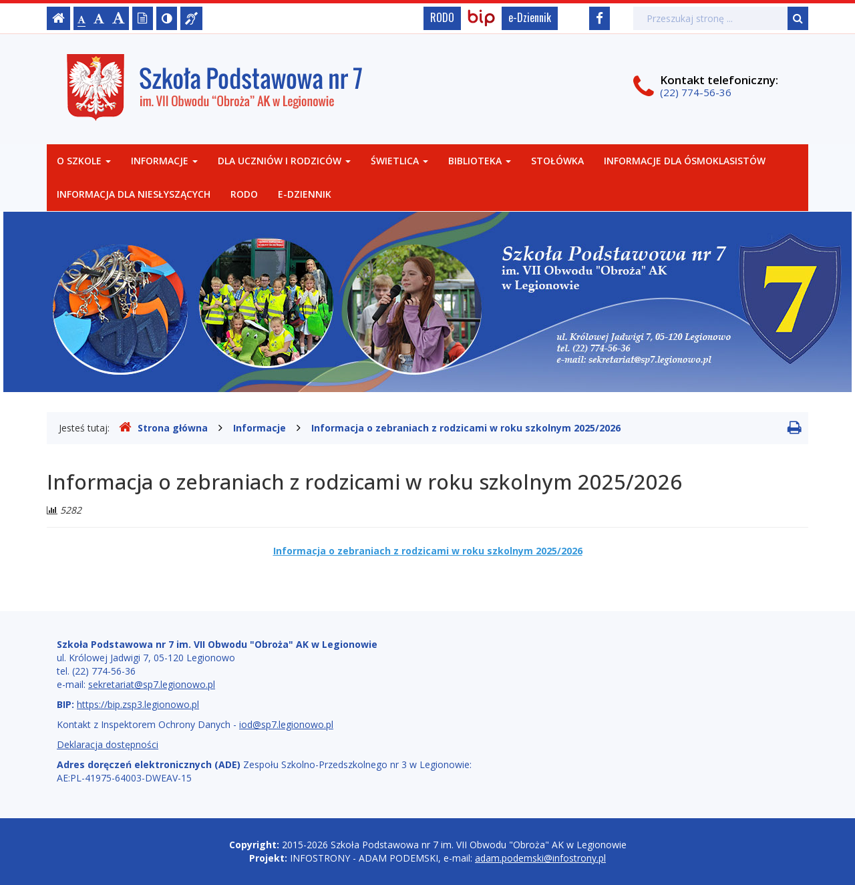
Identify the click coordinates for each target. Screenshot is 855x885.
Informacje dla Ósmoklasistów (684, 160)
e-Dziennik (529, 17)
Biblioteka (479, 160)
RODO (442, 17)
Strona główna (163, 427)
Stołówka (557, 160)
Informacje (164, 160)
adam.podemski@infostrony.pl (540, 858)
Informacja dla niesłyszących (133, 194)
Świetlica (399, 160)
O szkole (84, 160)
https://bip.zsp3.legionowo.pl (138, 704)
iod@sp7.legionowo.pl (286, 724)
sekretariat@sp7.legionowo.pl (151, 684)
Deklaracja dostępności (107, 744)
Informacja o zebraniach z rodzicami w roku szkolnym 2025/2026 (466, 427)
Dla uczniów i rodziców (284, 160)
